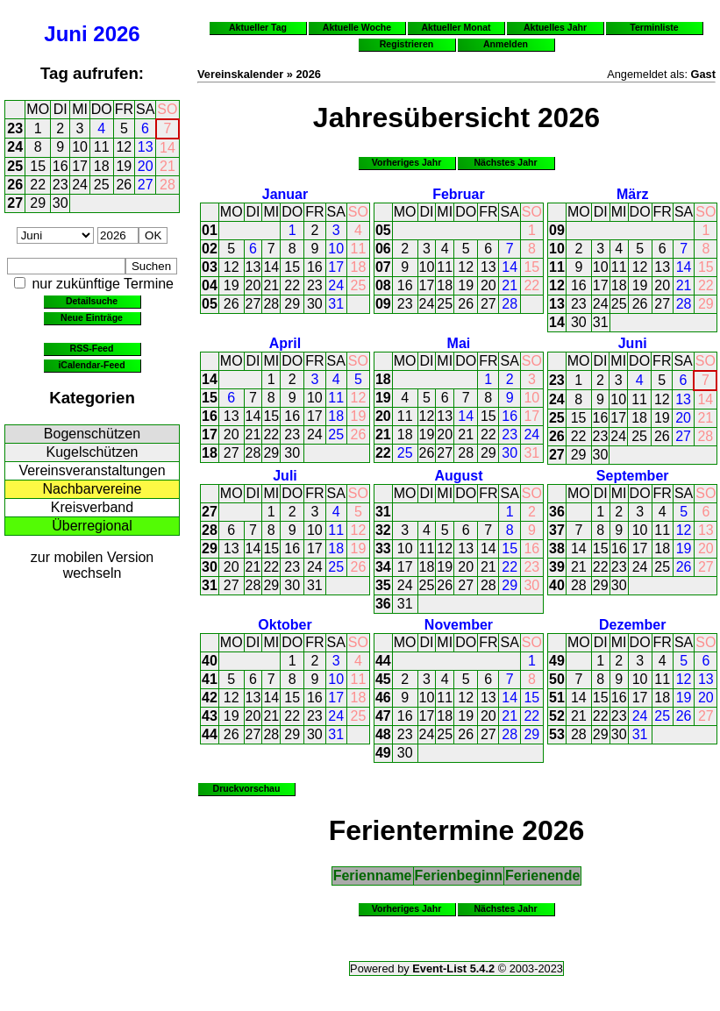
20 (145, 166)
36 (383, 603)
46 (383, 697)
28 (167, 184)
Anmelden (505, 44)
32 (383, 530)
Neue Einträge (92, 317)
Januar (285, 194)
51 (557, 697)
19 (124, 166)
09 (383, 303)
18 (102, 166)
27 (145, 184)
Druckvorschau (247, 788)
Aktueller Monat (455, 27)
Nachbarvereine (92, 488)
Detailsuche (92, 300)
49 (383, 752)
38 (557, 548)
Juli (285, 475)
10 (80, 146)
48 (383, 734)
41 (209, 679)
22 (38, 184)
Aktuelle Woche (357, 27)
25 (15, 166)
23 (15, 128)
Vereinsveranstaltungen (91, 470)
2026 (116, 34)
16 (60, 166)
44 (209, 734)
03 (209, 267)
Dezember (632, 624)
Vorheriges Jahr (407, 162)
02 (209, 248)
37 (557, 530)
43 (209, 715)
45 (383, 679)
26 (15, 184)
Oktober (284, 624)
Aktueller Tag (258, 27)
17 (80, 166)
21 (167, 166)
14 (167, 147)
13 (145, 146)
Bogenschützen (92, 433)
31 (336, 303)
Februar (458, 194)
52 (557, 715)
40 (557, 585)
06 (383, 248)
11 (102, 146)
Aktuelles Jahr (555, 27)
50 (557, 679)
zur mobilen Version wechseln (92, 565)
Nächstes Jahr (505, 162)
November (458, 624)
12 (124, 146)
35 (383, 585)
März (632, 194)
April (285, 343)
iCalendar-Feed (91, 365)
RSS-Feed (92, 348)
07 (383, 267)
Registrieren (407, 44)
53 (557, 734)
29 (38, 203)
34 (383, 566)
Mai (459, 343)
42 (209, 697)
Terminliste (654, 27)
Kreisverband (92, 507)
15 (38, 166)
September (632, 475)
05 (209, 303)
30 (60, 203)
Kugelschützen (92, 452)
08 (383, 285)
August (458, 475)
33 (383, 548)
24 (15, 146)
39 (557, 566)
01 (209, 230)
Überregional (92, 525)
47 (383, 715)
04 (209, 285)
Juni (65, 34)
